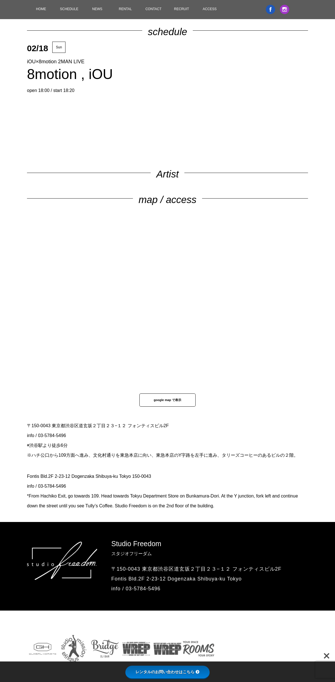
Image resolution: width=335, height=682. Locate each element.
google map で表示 (167, 400)
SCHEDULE (69, 9)
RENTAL (125, 9)
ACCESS (209, 9)
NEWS (97, 9)
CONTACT (153, 9)
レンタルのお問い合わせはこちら (167, 671)
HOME (41, 9)
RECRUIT (181, 9)
